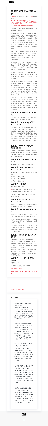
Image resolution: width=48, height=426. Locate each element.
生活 (32, 16)
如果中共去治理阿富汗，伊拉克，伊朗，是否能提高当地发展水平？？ (24, 345)
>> (11, 189)
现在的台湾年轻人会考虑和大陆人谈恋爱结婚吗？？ (24, 304)
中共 (30, 16)
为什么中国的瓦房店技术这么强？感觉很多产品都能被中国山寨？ (24, 387)
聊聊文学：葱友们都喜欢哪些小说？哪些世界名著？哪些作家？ (23, 324)
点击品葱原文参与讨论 (16, 269)
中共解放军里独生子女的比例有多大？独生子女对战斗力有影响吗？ (24, 365)
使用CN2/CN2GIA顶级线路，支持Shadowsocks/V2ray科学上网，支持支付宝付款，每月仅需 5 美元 (24, 22)
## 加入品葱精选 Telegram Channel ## (22, 25)
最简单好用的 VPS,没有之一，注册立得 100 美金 (24, 272)
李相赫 (13, 16)
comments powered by (17, 289)
